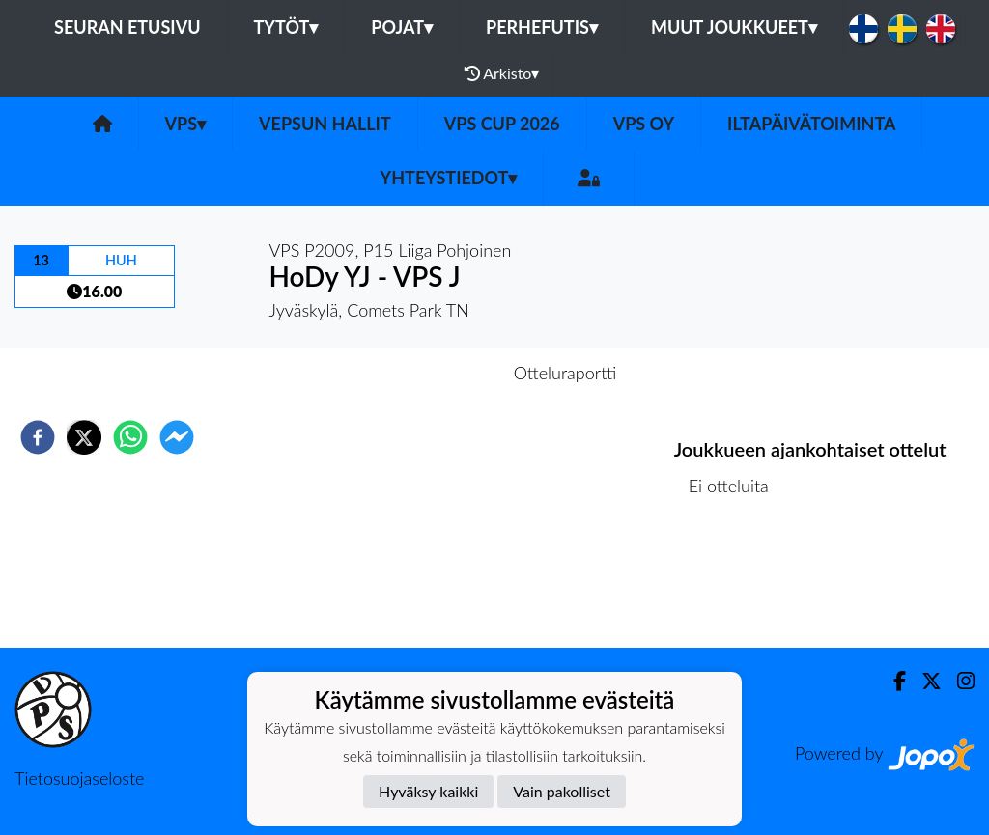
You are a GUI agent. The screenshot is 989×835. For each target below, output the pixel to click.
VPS (186, 123)
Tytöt (286, 27)
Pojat (402, 27)
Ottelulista (736, 582)
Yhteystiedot (449, 177)
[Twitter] (924, 681)
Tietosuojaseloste (79, 778)
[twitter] (84, 437)
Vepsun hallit (325, 123)
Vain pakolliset (561, 791)
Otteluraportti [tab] (565, 372)
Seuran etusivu (127, 27)
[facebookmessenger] (176, 437)
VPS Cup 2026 (502, 123)
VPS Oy (643, 123)
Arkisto (502, 73)
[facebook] (37, 437)
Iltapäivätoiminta (811, 123)
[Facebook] (892, 681)
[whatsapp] (130, 437)
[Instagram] (958, 681)
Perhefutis (542, 27)
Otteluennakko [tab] (428, 372)
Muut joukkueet (734, 27)
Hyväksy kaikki (428, 791)
